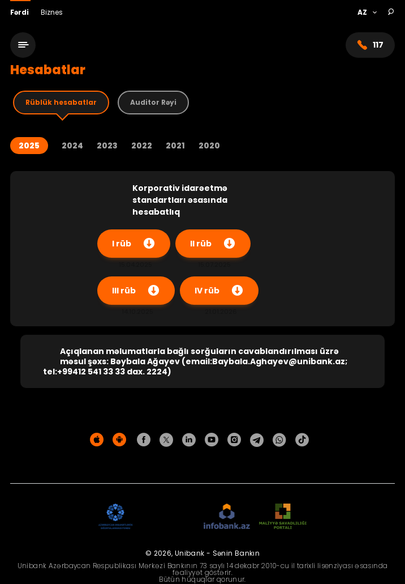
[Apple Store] (97, 440)
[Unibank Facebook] (143, 440)
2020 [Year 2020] (209, 146)
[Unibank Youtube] (211, 440)
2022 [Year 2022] (141, 146)
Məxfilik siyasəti (202, 463)
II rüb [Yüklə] (213, 243)
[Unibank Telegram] (257, 440)
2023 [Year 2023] (107, 146)
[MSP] (283, 517)
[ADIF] (115, 517)
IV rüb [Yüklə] (219, 290)
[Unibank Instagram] (234, 440)
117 (370, 45)
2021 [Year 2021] (175, 146)
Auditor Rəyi (153, 102)
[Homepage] (201, 50)
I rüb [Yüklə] (134, 243)
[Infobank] (227, 517)
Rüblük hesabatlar (61, 102)
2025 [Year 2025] (29, 145)
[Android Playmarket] (119, 440)
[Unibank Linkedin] (189, 440)
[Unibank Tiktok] (302, 440)
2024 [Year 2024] (72, 146)
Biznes (52, 12)
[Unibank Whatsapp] (279, 440)
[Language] (367, 12)
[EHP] (168, 517)
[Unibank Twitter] (166, 440)
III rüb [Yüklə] (136, 290)
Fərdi (20, 12)
